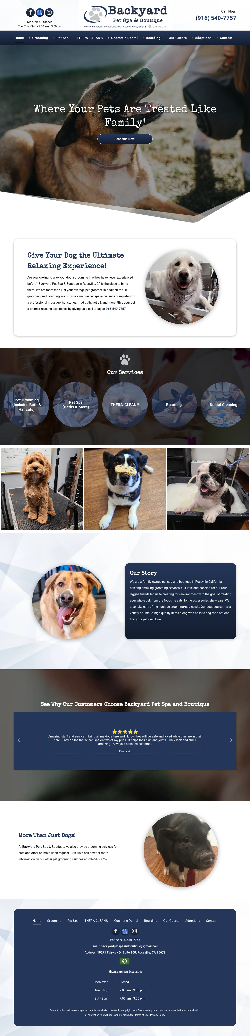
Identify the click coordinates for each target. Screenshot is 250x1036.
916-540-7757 (116, 309)
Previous (19, 740)
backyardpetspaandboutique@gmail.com (130, 946)
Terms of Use (141, 1015)
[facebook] (30, 13)
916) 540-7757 (217, 18)
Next (231, 740)
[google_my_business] (40, 13)
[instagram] (49, 13)
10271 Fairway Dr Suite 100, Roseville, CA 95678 (131, 952)
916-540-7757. (98, 859)
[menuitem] (21, 38)
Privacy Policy (157, 1015)
